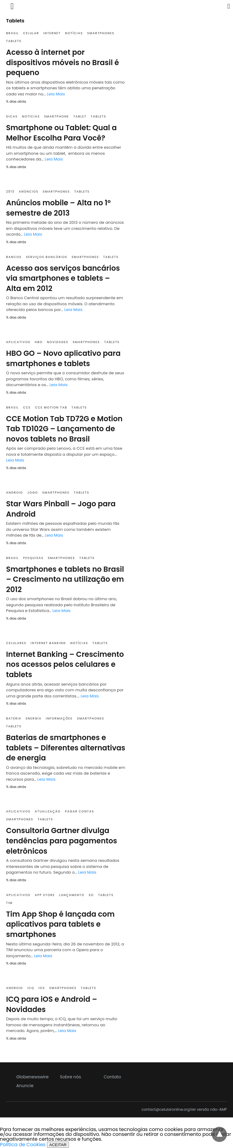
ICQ (30, 988)
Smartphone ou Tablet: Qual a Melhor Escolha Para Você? (61, 133)
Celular (31, 33)
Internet (52, 33)
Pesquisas (33, 558)
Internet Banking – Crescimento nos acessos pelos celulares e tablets (65, 664)
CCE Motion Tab (51, 407)
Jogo (32, 492)
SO (91, 895)
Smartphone (56, 116)
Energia (34, 718)
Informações (59, 718)
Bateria (14, 718)
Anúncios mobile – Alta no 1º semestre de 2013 (58, 208)
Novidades (58, 342)
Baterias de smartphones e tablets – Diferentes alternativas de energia (65, 748)
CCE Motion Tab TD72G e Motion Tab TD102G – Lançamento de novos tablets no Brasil (64, 429)
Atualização (48, 811)
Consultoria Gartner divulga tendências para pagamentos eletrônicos (61, 840)
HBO (39, 342)
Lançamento (71, 895)
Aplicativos (18, 342)
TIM (9, 903)
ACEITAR (58, 1145)
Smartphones (100, 33)
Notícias (74, 33)
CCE (27, 407)
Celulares (16, 643)
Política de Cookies (23, 1144)
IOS (42, 988)
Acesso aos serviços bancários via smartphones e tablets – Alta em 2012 (63, 278)
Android (14, 492)
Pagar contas (79, 811)
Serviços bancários (46, 257)
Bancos (14, 257)
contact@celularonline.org (165, 1109)
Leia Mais (56, 94)
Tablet (79, 116)
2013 (10, 191)
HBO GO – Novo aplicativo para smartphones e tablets (63, 358)
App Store (45, 895)
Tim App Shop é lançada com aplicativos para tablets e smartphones (60, 924)
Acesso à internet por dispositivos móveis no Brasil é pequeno (62, 62)
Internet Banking (48, 643)
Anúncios (29, 191)
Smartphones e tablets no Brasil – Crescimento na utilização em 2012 (65, 579)
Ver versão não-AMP (208, 1109)
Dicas (12, 116)
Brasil (12, 33)
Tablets (14, 41)
